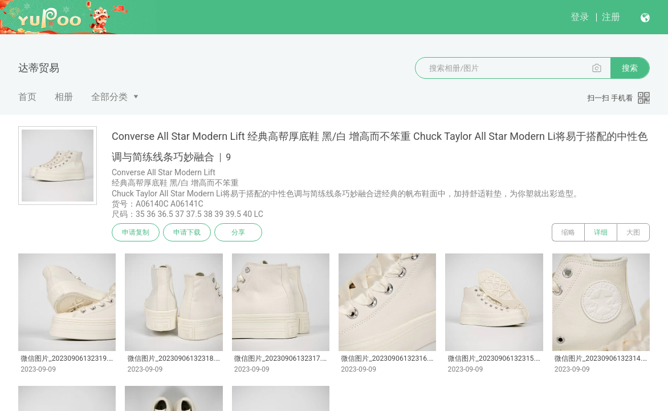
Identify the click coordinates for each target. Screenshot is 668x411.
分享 (238, 232)
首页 (27, 96)
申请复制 (135, 232)
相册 (64, 96)
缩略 (568, 232)
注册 (611, 16)
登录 (580, 16)
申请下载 (187, 232)
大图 (633, 232)
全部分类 (109, 96)
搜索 (630, 67)
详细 (601, 232)
